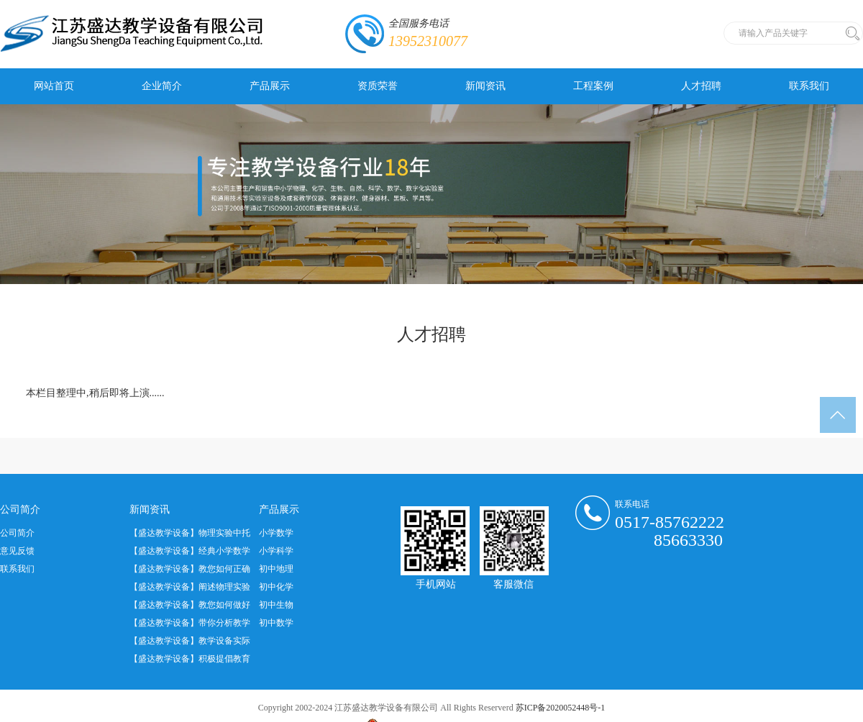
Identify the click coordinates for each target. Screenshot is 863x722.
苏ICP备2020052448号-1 (561, 708)
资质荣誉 (377, 86)
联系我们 (809, 86)
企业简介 (162, 86)
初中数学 (276, 623)
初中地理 (276, 569)
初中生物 (276, 605)
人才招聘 (701, 86)
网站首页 (54, 86)
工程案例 (593, 86)
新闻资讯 (485, 86)
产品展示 (270, 86)
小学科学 (276, 551)
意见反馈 (17, 551)
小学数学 (276, 533)
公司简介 (17, 533)
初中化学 (276, 587)
